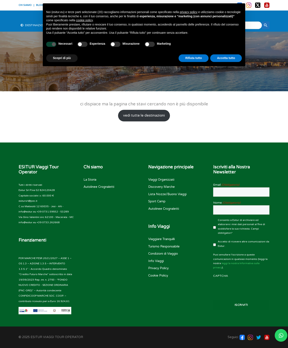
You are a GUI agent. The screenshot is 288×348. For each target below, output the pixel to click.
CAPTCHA (220, 276)
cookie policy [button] (84, 20)
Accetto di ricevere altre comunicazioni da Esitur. (243, 243)
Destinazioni (35, 25)
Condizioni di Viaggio (163, 253)
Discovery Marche (161, 187)
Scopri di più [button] (62, 58)
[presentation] (241, 286)
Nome (226, 202)
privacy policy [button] (188, 12)
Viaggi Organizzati (161, 179)
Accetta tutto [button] (226, 58)
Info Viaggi (156, 261)
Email (226, 185)
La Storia (89, 179)
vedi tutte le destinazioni (144, 115)
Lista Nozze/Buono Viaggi (167, 194)
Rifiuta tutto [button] (193, 58)
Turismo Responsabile (164, 246)
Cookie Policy (158, 275)
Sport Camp (157, 201)
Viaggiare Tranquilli (161, 239)
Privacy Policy (158, 268)
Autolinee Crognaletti (98, 187)
